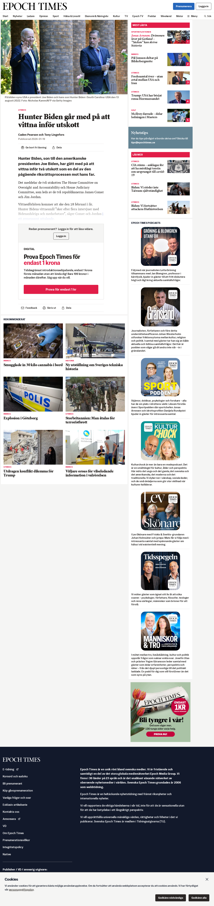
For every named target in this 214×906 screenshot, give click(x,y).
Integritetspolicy (13, 847)
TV (126, 16)
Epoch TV (137, 16)
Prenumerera (184, 6)
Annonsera (12, 819)
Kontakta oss (11, 811)
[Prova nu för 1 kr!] (160, 712)
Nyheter (17, 16)
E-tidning (11, 769)
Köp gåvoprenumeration (18, 790)
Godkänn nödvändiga (170, 897)
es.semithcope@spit (143, 142)
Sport (56, 16)
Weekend (166, 16)
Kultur (116, 16)
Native (7, 854)
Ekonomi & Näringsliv (96, 16)
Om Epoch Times (13, 833)
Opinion (43, 16)
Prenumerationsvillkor (16, 840)
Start (5, 16)
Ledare (31, 16)
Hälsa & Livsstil (72, 16)
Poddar (152, 16)
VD (4, 826)
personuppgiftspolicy (21, 889)
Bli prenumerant (12, 783)
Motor (179, 16)
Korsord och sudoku (15, 776)
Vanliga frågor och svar (17, 797)
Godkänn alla (198, 897)
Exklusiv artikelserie (15, 804)
